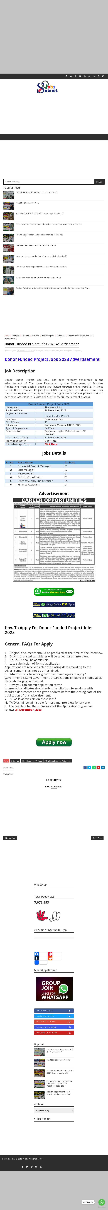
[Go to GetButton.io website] (101, 1207)
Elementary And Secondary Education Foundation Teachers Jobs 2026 (49, 224)
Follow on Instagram (55, 1029)
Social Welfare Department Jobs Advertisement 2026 (41, 267)
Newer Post (10, 839)
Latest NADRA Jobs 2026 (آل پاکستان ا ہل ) (37, 192)
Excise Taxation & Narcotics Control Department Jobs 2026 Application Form (53, 288)
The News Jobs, (66, 350)
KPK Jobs (35, 335)
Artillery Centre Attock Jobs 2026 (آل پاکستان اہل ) (40, 214)
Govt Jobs (25, 335)
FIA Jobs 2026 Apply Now (27, 203)
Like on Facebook (55, 1012)
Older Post (97, 839)
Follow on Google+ (55, 1024)
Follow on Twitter (55, 1018)
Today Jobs (61, 335)
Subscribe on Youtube (55, 1035)
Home (7, 335)
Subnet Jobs (23, 1160)
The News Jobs (48, 335)
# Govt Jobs (26, 760)
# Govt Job (15, 760)
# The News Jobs (51, 760)
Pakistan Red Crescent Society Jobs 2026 (36, 246)
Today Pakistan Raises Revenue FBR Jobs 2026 (38, 277)
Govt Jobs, (48, 350)
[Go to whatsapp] (101, 1202)
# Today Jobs (65, 760)
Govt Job (15, 335)
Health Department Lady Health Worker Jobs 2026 (39, 235)
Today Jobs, (77, 350)
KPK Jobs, (56, 350)
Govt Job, (39, 350)
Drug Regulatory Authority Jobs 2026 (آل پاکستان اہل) (41, 256)
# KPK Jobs (37, 760)
